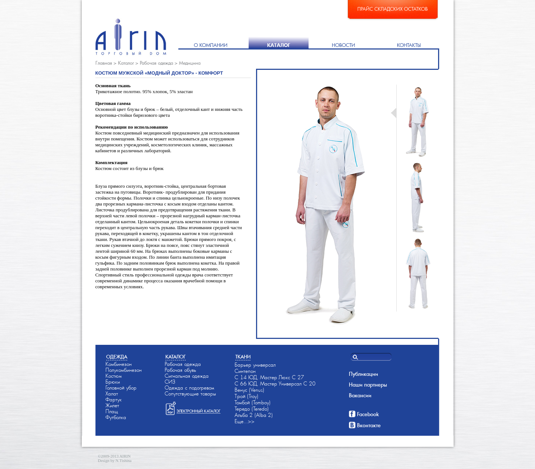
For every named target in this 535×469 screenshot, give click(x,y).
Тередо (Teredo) (252, 408)
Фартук (113, 399)
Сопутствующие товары (190, 393)
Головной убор (121, 387)
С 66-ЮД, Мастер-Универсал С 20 (275, 383)
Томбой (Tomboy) (252, 402)
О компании (211, 45)
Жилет (112, 405)
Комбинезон (118, 364)
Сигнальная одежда (187, 376)
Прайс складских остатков (392, 9)
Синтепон (245, 371)
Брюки (112, 381)
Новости (343, 45)
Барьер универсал (255, 364)
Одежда (116, 357)
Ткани (242, 357)
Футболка (115, 417)
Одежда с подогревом (189, 387)
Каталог (278, 45)
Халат (111, 393)
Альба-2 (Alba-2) (254, 415)
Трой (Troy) (246, 396)
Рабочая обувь (180, 370)
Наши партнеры (368, 384)
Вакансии (360, 395)
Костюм (113, 376)
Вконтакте (369, 425)
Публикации (363, 374)
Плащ (111, 411)
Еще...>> (245, 421)
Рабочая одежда (156, 63)
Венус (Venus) (249, 390)
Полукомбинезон (123, 370)
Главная (103, 63)
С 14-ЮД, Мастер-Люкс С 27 (269, 377)
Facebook (368, 414)
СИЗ (170, 381)
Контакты (409, 45)
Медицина (190, 63)
